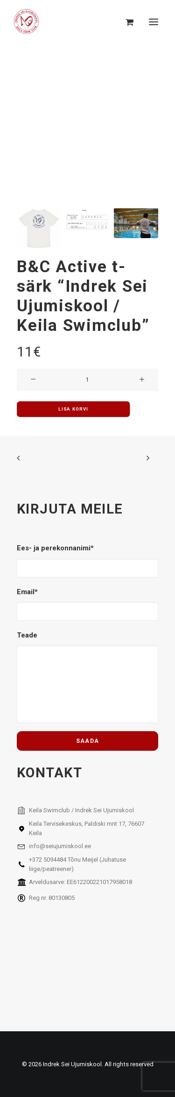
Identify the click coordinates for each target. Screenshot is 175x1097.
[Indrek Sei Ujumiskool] (26, 22)
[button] (153, 22)
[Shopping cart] (125, 22)
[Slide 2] (87, 224)
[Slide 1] (39, 228)
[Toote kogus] (87, 380)
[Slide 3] (136, 223)
